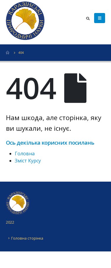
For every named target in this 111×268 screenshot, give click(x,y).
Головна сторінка (27, 238)
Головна (25, 153)
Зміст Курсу (28, 160)
